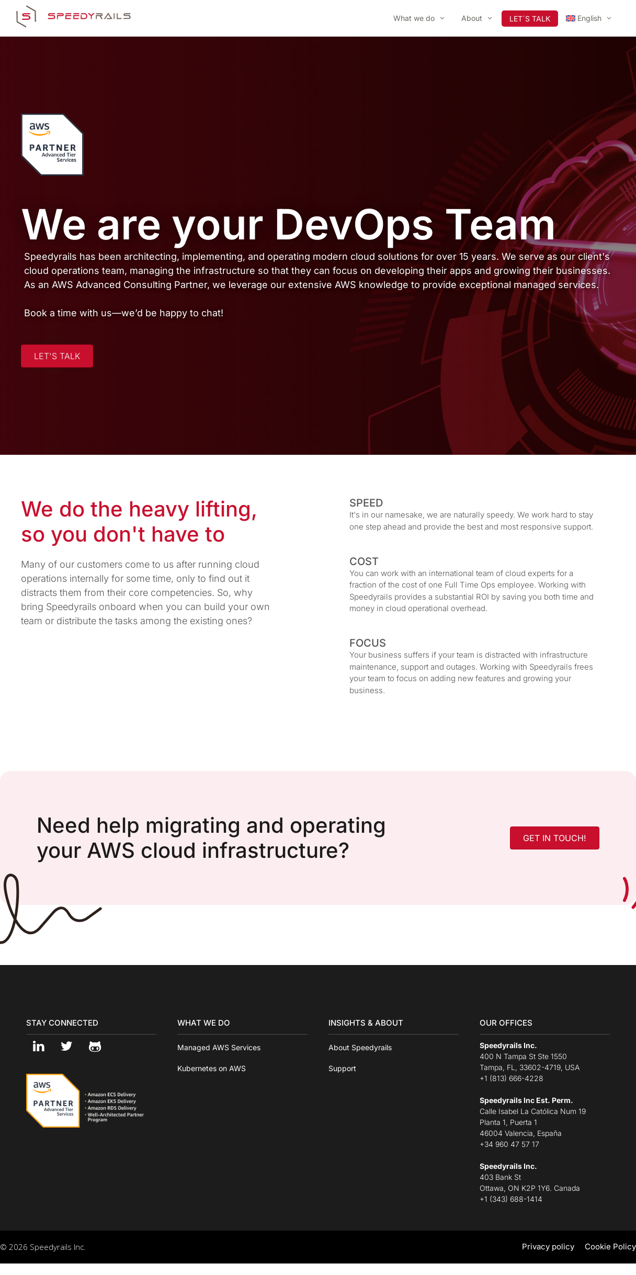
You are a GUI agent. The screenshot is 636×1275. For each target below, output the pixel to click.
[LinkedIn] (38, 1047)
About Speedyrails (360, 1047)
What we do (423, 18)
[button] (57, 355)
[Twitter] (66, 1047)
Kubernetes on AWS (211, 1068)
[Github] (95, 1047)
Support (342, 1068)
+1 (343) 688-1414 (511, 1198)
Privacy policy (548, 1246)
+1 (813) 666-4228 (511, 1078)
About (481, 18)
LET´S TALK (529, 18)
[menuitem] (589, 18)
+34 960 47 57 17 (509, 1144)
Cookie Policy (610, 1246)
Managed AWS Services (218, 1047)
